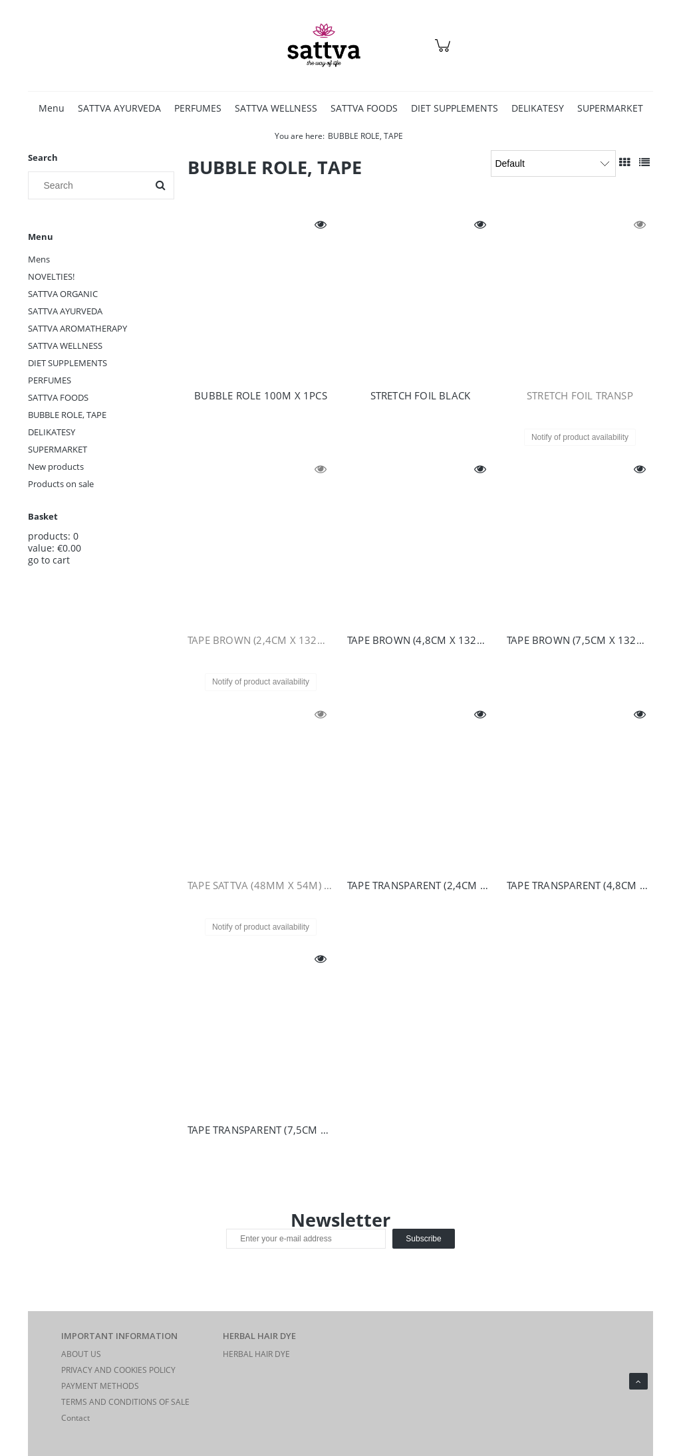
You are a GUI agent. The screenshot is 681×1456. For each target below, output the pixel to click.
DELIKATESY (51, 432)
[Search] (160, 185)
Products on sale (61, 484)
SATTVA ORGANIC (63, 294)
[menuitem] (51, 108)
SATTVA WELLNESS (65, 346)
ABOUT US (81, 1354)
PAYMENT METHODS (100, 1386)
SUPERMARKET (57, 449)
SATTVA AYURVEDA (65, 311)
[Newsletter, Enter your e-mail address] (306, 1239)
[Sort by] (553, 163)
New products (56, 466)
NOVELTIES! (51, 276)
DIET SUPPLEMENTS (67, 363)
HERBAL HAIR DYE (256, 1354)
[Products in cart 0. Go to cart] (444, 52)
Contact (75, 1417)
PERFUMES (49, 380)
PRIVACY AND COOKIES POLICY (118, 1370)
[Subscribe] (423, 1239)
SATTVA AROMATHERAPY (77, 328)
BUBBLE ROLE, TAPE (67, 415)
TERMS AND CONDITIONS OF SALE (125, 1401)
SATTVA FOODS (58, 397)
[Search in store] (91, 185)
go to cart (49, 560)
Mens (39, 259)
